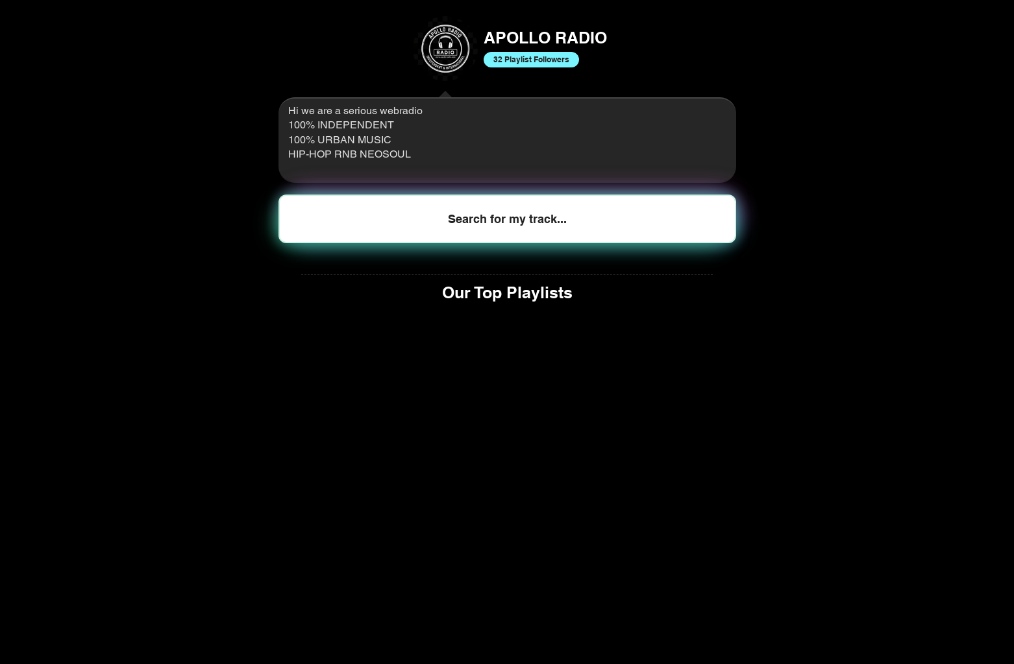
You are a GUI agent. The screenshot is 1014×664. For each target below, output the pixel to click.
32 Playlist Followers (531, 59)
